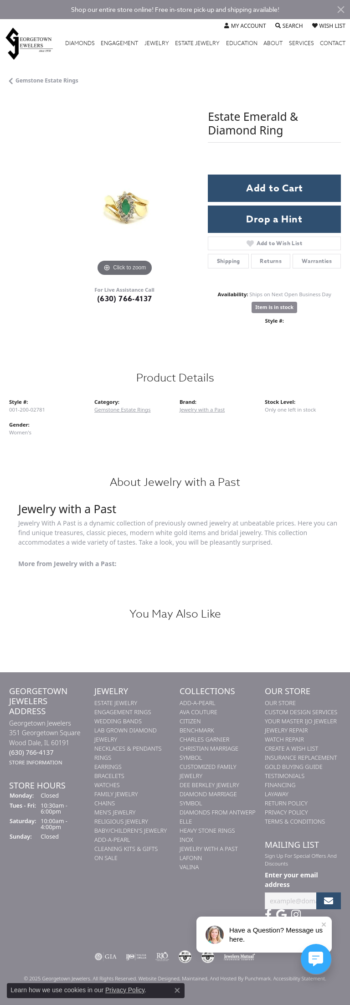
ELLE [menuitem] (186, 821)
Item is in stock (274, 307)
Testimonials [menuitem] (284, 776)
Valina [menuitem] (189, 867)
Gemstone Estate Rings (46, 80)
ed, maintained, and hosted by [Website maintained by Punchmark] (209, 978)
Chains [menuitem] (104, 803)
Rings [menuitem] (102, 757)
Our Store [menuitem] (280, 703)
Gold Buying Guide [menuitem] (294, 767)
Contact (332, 43)
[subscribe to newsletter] (328, 900)
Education (241, 43)
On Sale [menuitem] (106, 858)
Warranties (317, 261)
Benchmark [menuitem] (197, 730)
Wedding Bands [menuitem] (118, 721)
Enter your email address (291, 880)
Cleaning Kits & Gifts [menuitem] (126, 849)
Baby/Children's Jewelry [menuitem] (130, 830)
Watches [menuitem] (107, 785)
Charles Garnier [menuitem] (204, 739)
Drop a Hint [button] (274, 219)
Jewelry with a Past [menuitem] (209, 849)
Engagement (119, 43)
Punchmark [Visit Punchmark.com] (258, 978)
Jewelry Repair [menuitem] (286, 730)
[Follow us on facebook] (268, 914)
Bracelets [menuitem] (109, 776)
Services (301, 43)
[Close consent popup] (177, 990)
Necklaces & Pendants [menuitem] (128, 748)
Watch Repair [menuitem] (284, 739)
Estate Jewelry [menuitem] (115, 703)
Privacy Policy (124, 990)
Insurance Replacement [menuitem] (301, 757)
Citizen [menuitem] (190, 721)
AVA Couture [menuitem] (198, 712)
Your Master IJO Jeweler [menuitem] (301, 721)
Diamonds (80, 43)
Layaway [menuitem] (276, 794)
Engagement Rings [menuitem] (122, 712)
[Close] (341, 9)
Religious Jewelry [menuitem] (121, 821)
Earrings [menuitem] (108, 767)
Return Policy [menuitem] (286, 803)
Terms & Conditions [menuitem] (295, 821)
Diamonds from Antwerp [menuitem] (218, 812)
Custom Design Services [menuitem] (301, 712)
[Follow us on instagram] (296, 914)
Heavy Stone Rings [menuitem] (207, 830)
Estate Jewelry (197, 43)
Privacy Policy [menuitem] (286, 812)
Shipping (228, 261)
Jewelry (156, 43)
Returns (271, 261)
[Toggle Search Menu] (289, 26)
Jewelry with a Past (202, 409)
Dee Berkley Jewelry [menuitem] (209, 785)
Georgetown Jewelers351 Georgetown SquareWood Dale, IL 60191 (44, 742)
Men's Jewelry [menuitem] (114, 812)
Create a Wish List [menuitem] (291, 748)
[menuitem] (106, 957)
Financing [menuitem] (280, 785)
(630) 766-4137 (124, 299)
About (273, 43)
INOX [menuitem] (186, 839)
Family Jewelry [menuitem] (116, 794)
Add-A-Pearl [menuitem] (112, 839)
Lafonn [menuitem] (191, 858)
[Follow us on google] (281, 914)
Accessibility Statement (299, 978)
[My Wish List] (328, 26)
